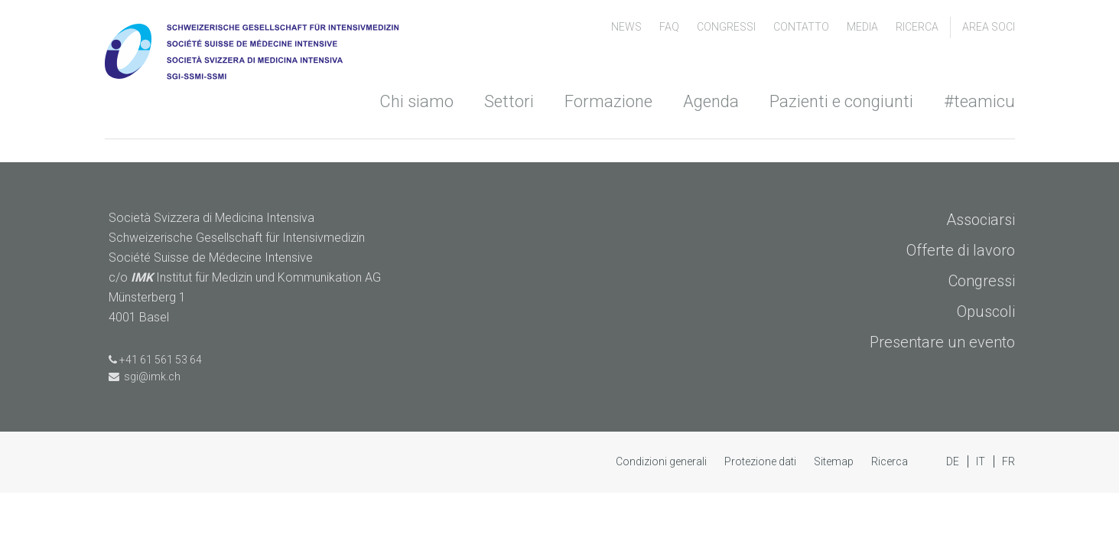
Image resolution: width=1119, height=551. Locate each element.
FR (1008, 461)
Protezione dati (761, 461)
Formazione (608, 101)
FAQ (670, 27)
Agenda (711, 101)
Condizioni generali (662, 461)
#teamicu (979, 101)
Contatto (802, 27)
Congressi (981, 281)
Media (863, 27)
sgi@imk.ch (145, 376)
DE (953, 461)
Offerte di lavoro (960, 250)
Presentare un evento (942, 342)
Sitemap (835, 461)
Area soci (988, 27)
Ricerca (917, 27)
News (627, 27)
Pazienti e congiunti (841, 101)
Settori (509, 101)
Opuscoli (986, 311)
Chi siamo (416, 101)
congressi (727, 27)
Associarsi (980, 219)
